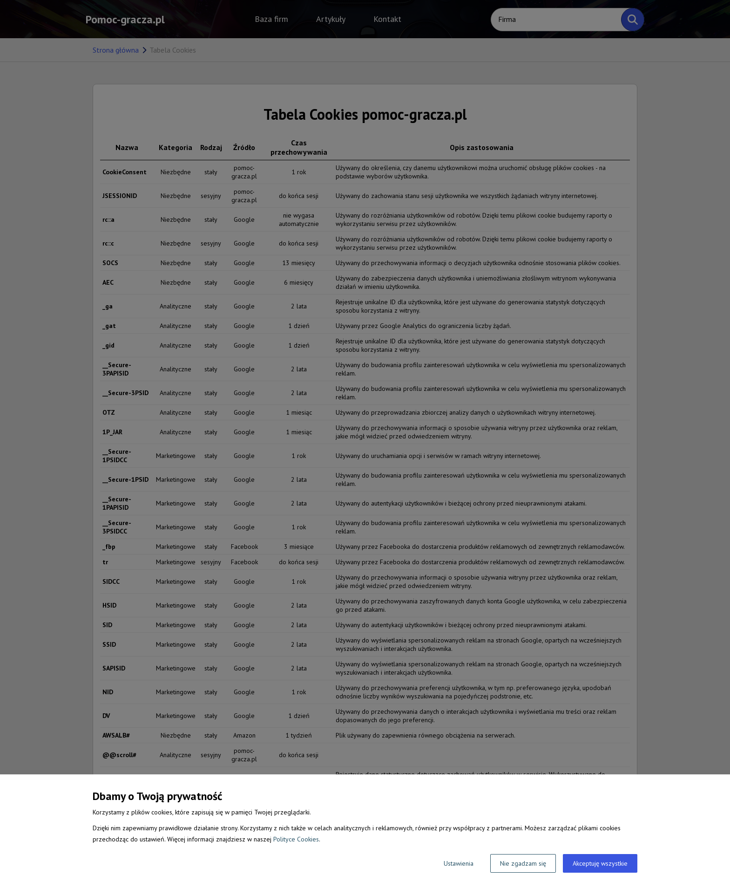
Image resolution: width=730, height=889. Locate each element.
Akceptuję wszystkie (600, 863)
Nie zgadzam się (523, 863)
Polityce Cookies (296, 839)
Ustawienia (458, 863)
